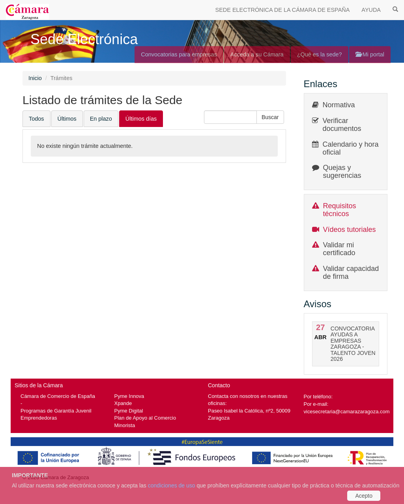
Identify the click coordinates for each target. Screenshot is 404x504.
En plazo (101, 119)
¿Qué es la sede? (319, 54)
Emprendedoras (39, 418)
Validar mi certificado (339, 249)
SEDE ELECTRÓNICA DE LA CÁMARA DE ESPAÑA (282, 10)
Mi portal (369, 54)
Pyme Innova (129, 396)
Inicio (35, 78)
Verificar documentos (342, 125)
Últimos (67, 119)
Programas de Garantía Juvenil (56, 411)
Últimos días (141, 119)
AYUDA (371, 10)
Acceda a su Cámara (257, 54)
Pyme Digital (128, 411)
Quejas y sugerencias (342, 171)
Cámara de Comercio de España (58, 396)
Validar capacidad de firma (351, 272)
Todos (36, 119)
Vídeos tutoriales (349, 229)
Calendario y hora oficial (351, 148)
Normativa (339, 105)
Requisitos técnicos (339, 210)
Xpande (123, 403)
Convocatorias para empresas (179, 54)
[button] (270, 117)
